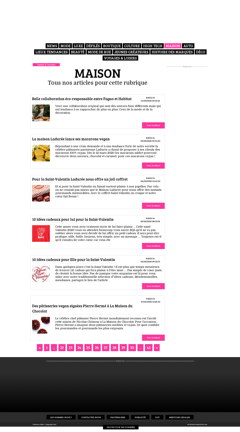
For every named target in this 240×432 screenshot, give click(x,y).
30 (132, 347)
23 (70, 347)
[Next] (157, 347)
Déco (200, 51)
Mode (65, 45)
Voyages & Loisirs (120, 58)
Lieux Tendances (52, 51)
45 (149, 347)
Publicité (140, 417)
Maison (173, 45)
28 (114, 347)
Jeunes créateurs (131, 51)
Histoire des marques (172, 51)
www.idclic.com (201, 424)
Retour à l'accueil (46, 64)
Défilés (93, 45)
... (54, 347)
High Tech (152, 45)
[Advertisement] (187, 114)
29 (123, 347)
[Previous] (40, 347)
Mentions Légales (179, 417)
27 (105, 347)
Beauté (77, 51)
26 (97, 347)
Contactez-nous (91, 417)
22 (62, 347)
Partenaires (117, 417)
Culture (132, 45)
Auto (188, 45)
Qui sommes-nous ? (61, 417)
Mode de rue (99, 51)
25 (88, 347)
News (52, 45)
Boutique (112, 45)
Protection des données (121, 427)
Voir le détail (153, 125)
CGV (157, 417)
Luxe (78, 45)
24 (79, 347)
